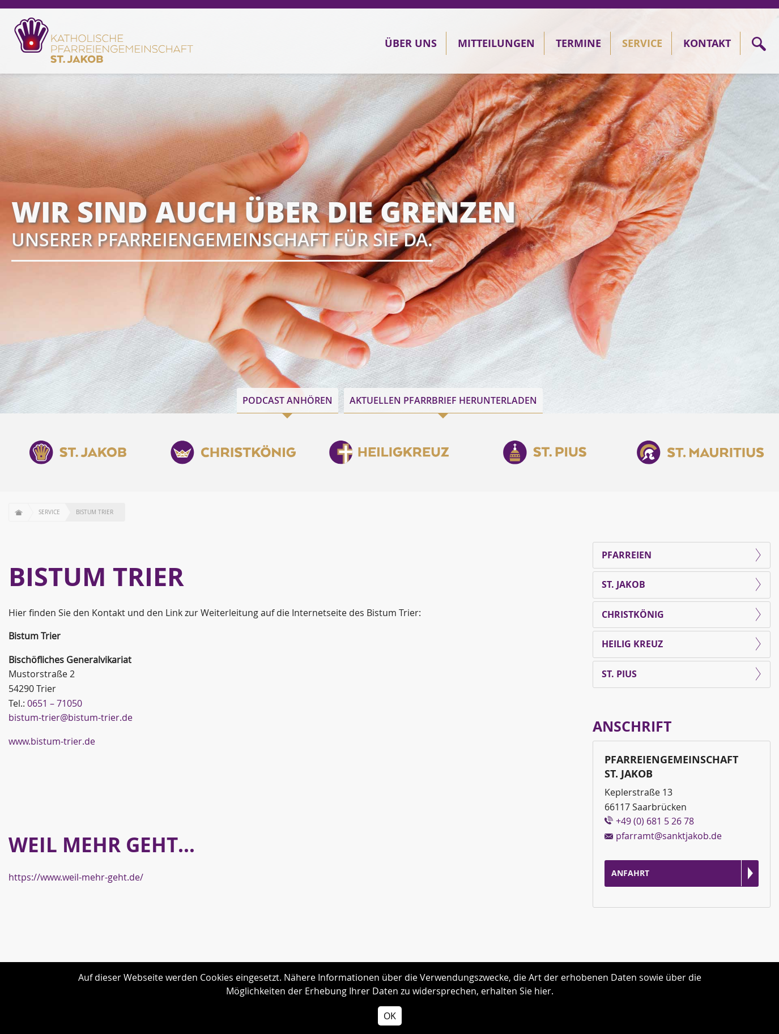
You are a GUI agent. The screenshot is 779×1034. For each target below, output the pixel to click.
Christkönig (633, 614)
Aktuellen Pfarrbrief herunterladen (443, 400)
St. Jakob (623, 584)
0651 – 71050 (54, 703)
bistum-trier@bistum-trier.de (70, 717)
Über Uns (411, 43)
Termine (578, 43)
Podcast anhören (287, 400)
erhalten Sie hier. (517, 991)
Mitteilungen (496, 43)
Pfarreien (627, 555)
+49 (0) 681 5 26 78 (655, 821)
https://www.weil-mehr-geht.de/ (75, 877)
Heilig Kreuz (632, 644)
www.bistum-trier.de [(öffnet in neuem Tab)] (51, 741)
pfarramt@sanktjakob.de (669, 836)
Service (642, 43)
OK (390, 1016)
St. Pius (619, 674)
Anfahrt (630, 873)
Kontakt (707, 43)
